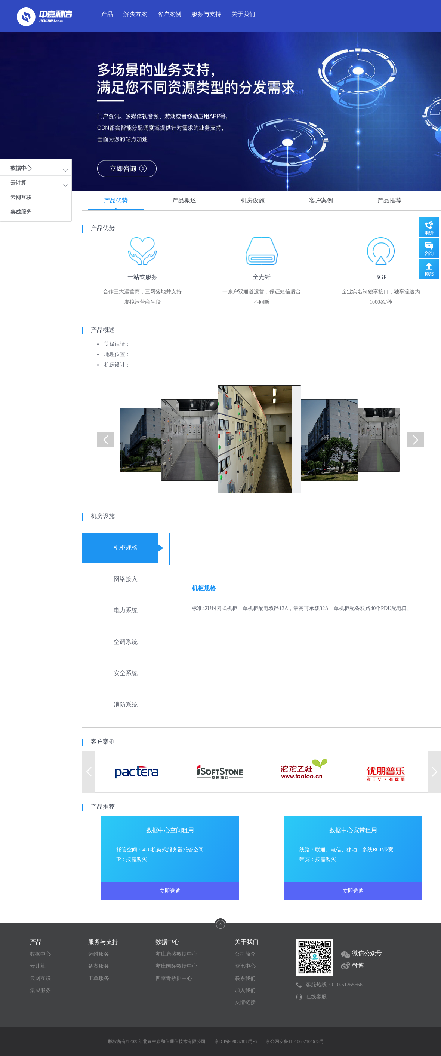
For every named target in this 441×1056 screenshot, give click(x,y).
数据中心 (40, 954)
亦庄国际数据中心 (176, 966)
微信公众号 (367, 953)
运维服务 (98, 954)
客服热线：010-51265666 (334, 985)
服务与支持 (206, 14)
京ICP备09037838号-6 (236, 1041)
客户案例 (169, 14)
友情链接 (245, 1002)
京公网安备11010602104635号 (295, 1041)
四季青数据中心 (173, 978)
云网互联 (20, 197)
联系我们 (245, 978)
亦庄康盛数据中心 (176, 954)
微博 (358, 965)
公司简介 (245, 954)
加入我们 (245, 990)
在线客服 (316, 997)
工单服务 (98, 978)
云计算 (38, 966)
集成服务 (20, 212)
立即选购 (170, 891)
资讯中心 (245, 966)
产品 (107, 14)
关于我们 (243, 14)
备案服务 (98, 966)
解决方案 (135, 14)
